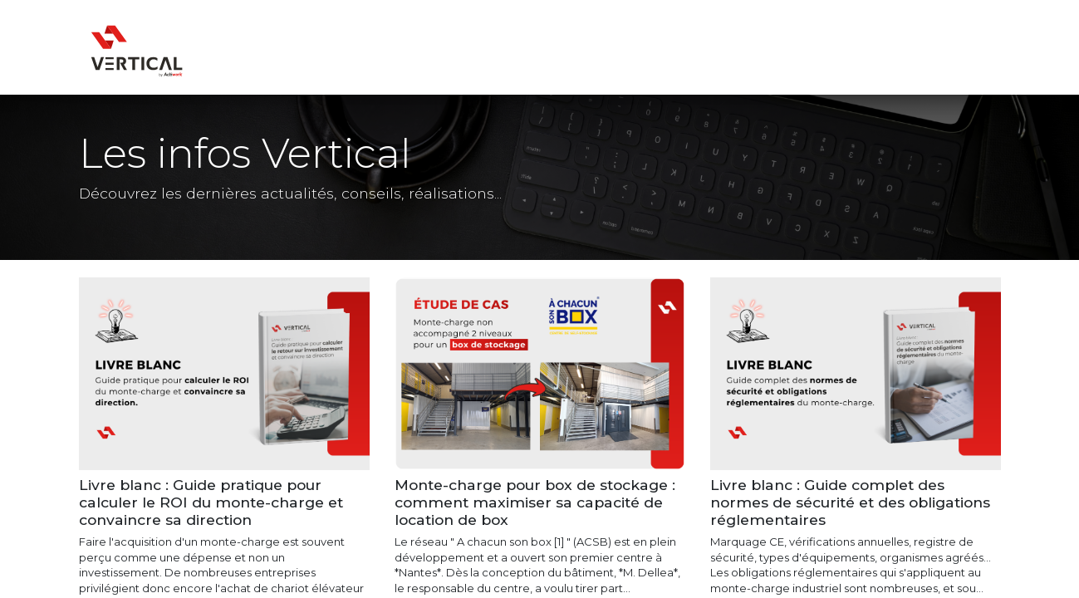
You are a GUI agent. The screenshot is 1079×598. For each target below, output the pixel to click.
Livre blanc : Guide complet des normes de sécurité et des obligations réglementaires (850, 502)
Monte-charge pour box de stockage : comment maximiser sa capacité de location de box (535, 502)
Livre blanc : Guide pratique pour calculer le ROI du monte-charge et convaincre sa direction (211, 502)
